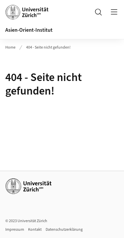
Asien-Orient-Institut (29, 30)
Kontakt (35, 229)
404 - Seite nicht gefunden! (48, 47)
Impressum (14, 229)
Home (10, 47)
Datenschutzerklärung (64, 229)
